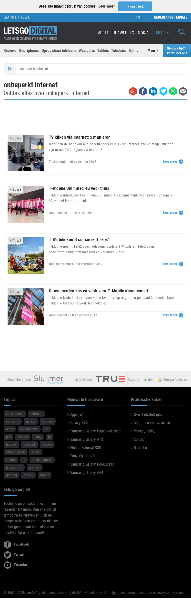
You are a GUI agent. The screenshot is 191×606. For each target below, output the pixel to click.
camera (47, 421)
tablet (44, 475)
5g (47, 429)
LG (132, 32)
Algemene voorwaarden (152, 422)
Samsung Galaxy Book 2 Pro (92, 464)
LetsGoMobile (159, 593)
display (23, 436)
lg (49, 436)
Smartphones (29, 50)
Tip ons (178, 593)
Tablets (103, 50)
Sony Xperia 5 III (82, 456)
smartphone (15, 413)
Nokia (143, 32)
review (28, 475)
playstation (14, 467)
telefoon (36, 413)
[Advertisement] (96, 118)
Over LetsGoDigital (148, 414)
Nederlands (164, 17)
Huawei (119, 32)
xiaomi (11, 460)
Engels (181, 17)
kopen (47, 444)
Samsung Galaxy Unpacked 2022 (95, 431)
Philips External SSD (85, 447)
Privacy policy (145, 431)
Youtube (15, 564)
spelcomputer (42, 460)
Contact (139, 439)
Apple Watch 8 (81, 414)
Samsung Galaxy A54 (86, 472)
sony (38, 436)
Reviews (10, 50)
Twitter (14, 554)
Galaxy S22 (79, 422)
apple (36, 452)
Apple (103, 32)
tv (23, 460)
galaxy (31, 421)
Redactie (140, 447)
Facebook (16, 544)
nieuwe (34, 467)
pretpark (29, 444)
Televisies (118, 50)
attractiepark (15, 452)
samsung (12, 421)
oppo (9, 429)
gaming (11, 475)
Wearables (87, 50)
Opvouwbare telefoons (59, 50)
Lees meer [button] (107, 6)
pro (8, 436)
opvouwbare (29, 429)
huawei (11, 444)
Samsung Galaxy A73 (86, 439)
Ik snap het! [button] (135, 6)
